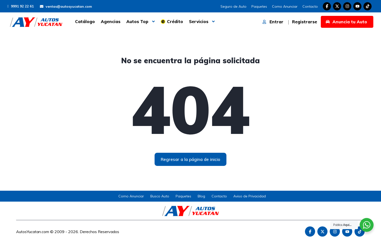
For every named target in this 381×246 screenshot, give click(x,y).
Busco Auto (159, 196)
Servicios (198, 21)
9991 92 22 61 (20, 6)
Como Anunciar (285, 6)
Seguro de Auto (233, 6)
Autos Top (137, 21)
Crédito (175, 21)
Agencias (110, 21)
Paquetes (259, 6)
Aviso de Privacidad (249, 196)
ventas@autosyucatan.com (66, 6)
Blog (201, 196)
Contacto (310, 6)
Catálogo (85, 21)
